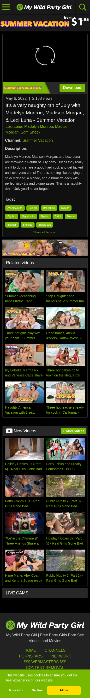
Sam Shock (30, 132)
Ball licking (49, 208)
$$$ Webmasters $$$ (45, 662)
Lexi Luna (14, 126)
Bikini (58, 216)
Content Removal (45, 668)
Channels (55, 650)
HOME (30, 650)
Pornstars (30, 656)
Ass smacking (14, 208)
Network (61, 656)
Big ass (65, 208)
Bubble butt (45, 224)
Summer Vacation (38, 140)
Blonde (71, 216)
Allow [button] (64, 690)
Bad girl (33, 208)
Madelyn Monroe (38, 126)
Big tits (44, 216)
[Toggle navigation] (6, 7)
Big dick (11, 216)
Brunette (27, 224)
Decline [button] (37, 690)
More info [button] (16, 690)
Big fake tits (28, 216)
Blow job (12, 224)
